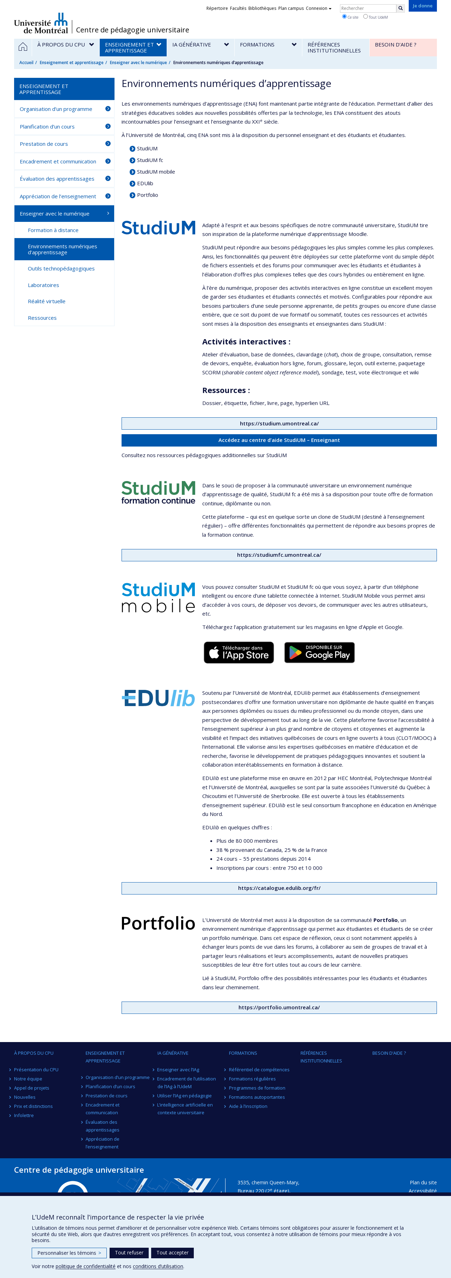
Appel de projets (31, 1088)
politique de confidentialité (86, 1266)
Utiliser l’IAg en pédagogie (184, 1095)
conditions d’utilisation (158, 1266)
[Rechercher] (400, 8)
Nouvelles (25, 1097)
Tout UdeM (375, 17)
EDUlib (145, 183)
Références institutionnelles (321, 1057)
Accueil (26, 63)
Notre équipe (28, 1079)
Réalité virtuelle (47, 301)
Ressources (42, 317)
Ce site (350, 17)
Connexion (319, 8)
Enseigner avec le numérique (138, 63)
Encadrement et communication (58, 161)
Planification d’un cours (47, 126)
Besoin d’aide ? (389, 1053)
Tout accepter (172, 1252)
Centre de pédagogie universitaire (132, 29)
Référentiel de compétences (259, 1069)
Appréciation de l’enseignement (58, 196)
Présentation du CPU (36, 1069)
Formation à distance (53, 229)
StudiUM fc (150, 159)
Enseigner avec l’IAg (178, 1069)
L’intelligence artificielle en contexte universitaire (185, 1109)
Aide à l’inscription (248, 1106)
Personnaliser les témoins (69, 1252)
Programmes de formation (257, 1088)
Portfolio (147, 194)
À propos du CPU (34, 1053)
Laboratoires (43, 284)
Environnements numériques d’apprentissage (62, 249)
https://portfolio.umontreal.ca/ (279, 1007)
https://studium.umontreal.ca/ (279, 423)
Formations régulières (252, 1079)
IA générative (173, 1053)
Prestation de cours (44, 143)
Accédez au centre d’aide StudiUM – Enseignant (279, 439)
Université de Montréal (41, 22)
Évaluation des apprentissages (57, 178)
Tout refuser (129, 1252)
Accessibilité (423, 1190)
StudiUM (147, 148)
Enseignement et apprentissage (72, 63)
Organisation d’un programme (56, 108)
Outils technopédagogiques (61, 268)
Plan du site (423, 1182)
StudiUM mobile (156, 171)
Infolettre (24, 1115)
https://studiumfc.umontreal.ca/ (279, 554)
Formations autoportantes (257, 1097)
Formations (243, 1053)
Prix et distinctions (33, 1106)
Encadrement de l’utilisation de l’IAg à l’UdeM (186, 1083)
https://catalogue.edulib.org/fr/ (279, 887)
